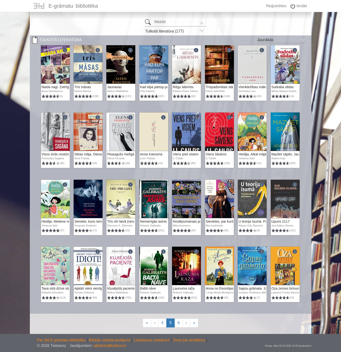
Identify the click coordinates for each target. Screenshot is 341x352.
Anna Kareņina (151, 154)
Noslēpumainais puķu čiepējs (194, 221)
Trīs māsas (82, 87)
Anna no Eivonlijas (219, 288)
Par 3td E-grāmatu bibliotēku (62, 340)
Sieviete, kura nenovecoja (93, 221)
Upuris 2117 (280, 221)
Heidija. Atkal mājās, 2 (255, 154)
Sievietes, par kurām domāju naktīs (232, 221)
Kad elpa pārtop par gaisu (159, 87)
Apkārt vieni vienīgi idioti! (92, 288)
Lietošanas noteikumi (152, 340)
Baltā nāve (148, 288)
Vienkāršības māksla (254, 87)
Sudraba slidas (282, 87)
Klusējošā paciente (121, 288)
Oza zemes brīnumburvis (290, 288)
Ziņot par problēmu (189, 340)
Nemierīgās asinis (153, 221)
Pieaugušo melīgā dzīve (125, 154)
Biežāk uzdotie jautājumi (110, 340)
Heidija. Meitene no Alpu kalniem (66, 221)
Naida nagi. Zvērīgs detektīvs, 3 (65, 87)
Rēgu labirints (183, 87)
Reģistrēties (276, 6)
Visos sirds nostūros (57, 154)
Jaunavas (114, 87)
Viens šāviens (216, 154)
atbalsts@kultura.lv (110, 346)
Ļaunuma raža (183, 288)
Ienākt (298, 6)
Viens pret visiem (185, 154)
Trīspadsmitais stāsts (221, 87)
